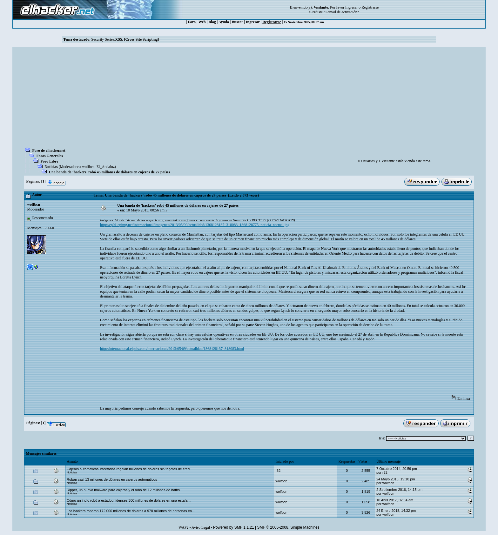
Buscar (237, 22)
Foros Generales (49, 156)
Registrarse (271, 22)
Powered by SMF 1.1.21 (233, 527)
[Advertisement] (249, 99)
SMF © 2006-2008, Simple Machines (288, 527)
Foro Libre (49, 161)
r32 (277, 470)
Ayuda (224, 22)
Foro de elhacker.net (48, 150)
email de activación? (343, 12)
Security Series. (125, 39)
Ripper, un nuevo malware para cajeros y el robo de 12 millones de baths (123, 490)
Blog (212, 22)
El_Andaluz (106, 166)
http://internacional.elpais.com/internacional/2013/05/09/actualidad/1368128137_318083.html (172, 348)
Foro (192, 22)
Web (201, 22)
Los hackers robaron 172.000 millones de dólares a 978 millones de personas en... (131, 511)
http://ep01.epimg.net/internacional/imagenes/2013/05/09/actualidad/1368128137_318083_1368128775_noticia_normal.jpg (194, 225)
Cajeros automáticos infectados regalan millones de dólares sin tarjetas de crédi (129, 469)
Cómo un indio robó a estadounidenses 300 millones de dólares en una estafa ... (129, 500)
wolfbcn (88, 166)
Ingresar (351, 7)
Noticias (50, 166)
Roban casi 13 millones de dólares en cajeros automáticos (112, 479)
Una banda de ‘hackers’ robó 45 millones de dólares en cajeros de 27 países (109, 172)
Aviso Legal (201, 527)
